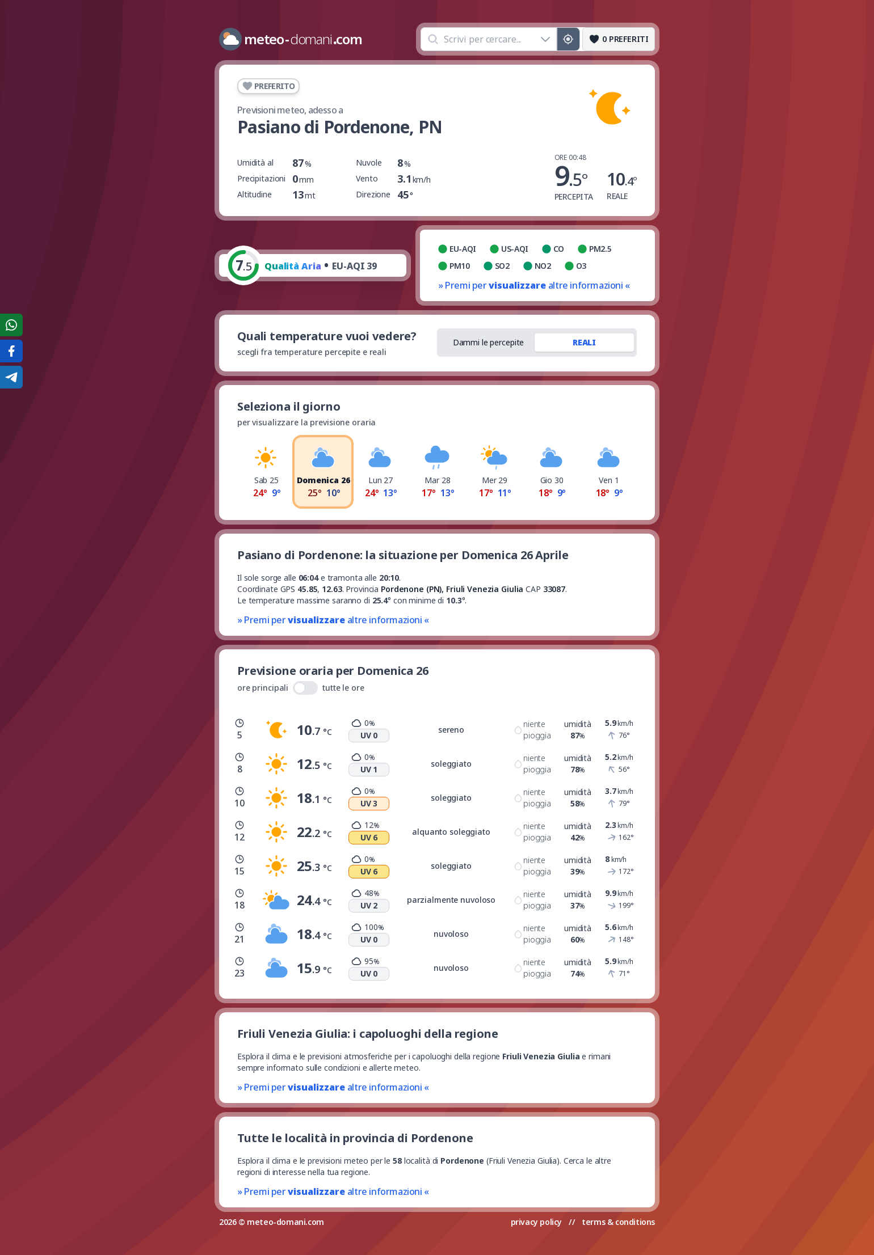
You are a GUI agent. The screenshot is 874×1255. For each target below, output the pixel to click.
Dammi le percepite (488, 342)
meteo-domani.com (285, 1221)
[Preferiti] (618, 39)
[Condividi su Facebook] (11, 351)
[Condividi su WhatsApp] (11, 325)
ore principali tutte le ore (300, 688)
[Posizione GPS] (568, 39)
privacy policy (536, 1221)
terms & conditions (618, 1221)
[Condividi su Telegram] (11, 377)
